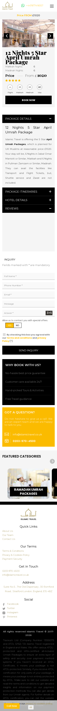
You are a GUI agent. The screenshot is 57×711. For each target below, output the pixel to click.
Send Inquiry (28, 350)
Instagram (10, 612)
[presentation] (52, 461)
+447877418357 (32, 5)
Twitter (8, 608)
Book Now (28, 100)
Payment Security (12, 558)
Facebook (10, 604)
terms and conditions (19, 337)
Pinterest (9, 616)
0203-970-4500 (24, 441)
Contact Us (8, 539)
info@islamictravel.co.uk (27, 434)
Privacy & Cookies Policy (15, 555)
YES (9, 325)
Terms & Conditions (13, 550)
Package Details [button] (18, 118)
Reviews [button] (11, 208)
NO (17, 325)
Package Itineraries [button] (21, 191)
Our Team (7, 535)
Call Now (12, 706)
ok (31, 707)
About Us (7, 531)
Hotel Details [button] (16, 200)
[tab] (28, 119)
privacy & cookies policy (39, 703)
